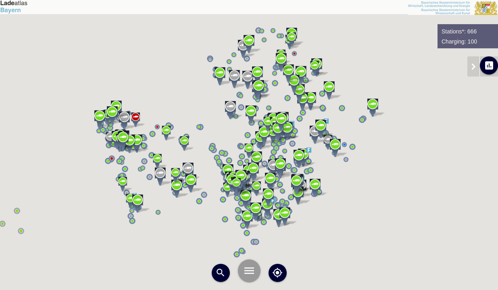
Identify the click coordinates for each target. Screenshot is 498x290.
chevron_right (473, 66)
